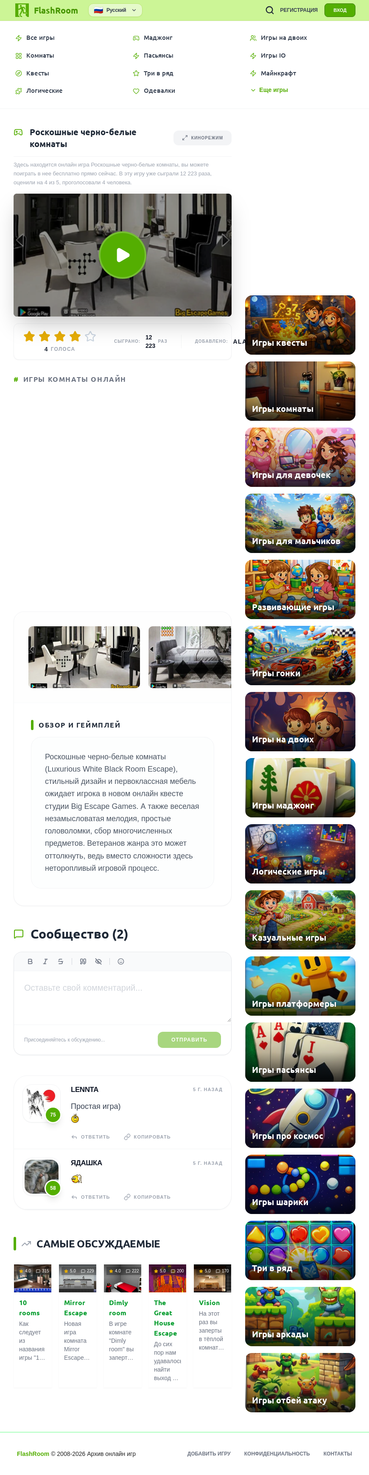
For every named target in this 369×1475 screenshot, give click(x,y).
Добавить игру (209, 1454)
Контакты (338, 1454)
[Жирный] (30, 961)
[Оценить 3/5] (60, 336)
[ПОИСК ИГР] (269, 10)
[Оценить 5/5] (90, 336)
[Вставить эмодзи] (121, 961)
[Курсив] (45, 961)
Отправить (189, 1040)
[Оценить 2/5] (44, 336)
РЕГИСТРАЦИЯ (299, 10)
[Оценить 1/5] (29, 336)
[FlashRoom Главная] (46, 10)
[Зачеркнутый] (61, 961)
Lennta (84, 1090)
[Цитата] (83, 961)
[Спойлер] (98, 961)
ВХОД (340, 10)
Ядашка (86, 1163)
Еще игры (269, 90)
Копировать (147, 1136)
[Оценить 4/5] (75, 336)
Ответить (90, 1136)
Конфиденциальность (277, 1454)
